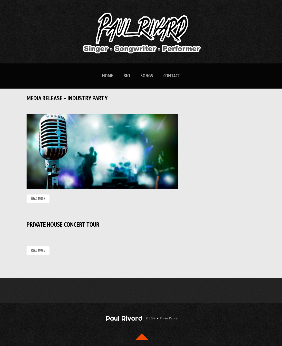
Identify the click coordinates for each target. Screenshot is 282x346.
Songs (146, 76)
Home (107, 76)
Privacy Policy (168, 318)
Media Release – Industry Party (67, 98)
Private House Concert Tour (63, 224)
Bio (127, 76)
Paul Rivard (124, 318)
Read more (38, 199)
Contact (171, 76)
